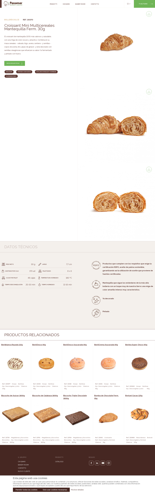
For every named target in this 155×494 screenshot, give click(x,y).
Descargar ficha (13, 63)
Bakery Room (23, 465)
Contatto (22, 468)
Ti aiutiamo (143, 4)
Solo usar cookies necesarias (55, 490)
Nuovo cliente (24, 471)
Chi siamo (22, 461)
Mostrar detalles (77, 490)
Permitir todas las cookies (26, 490)
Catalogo (59, 461)
